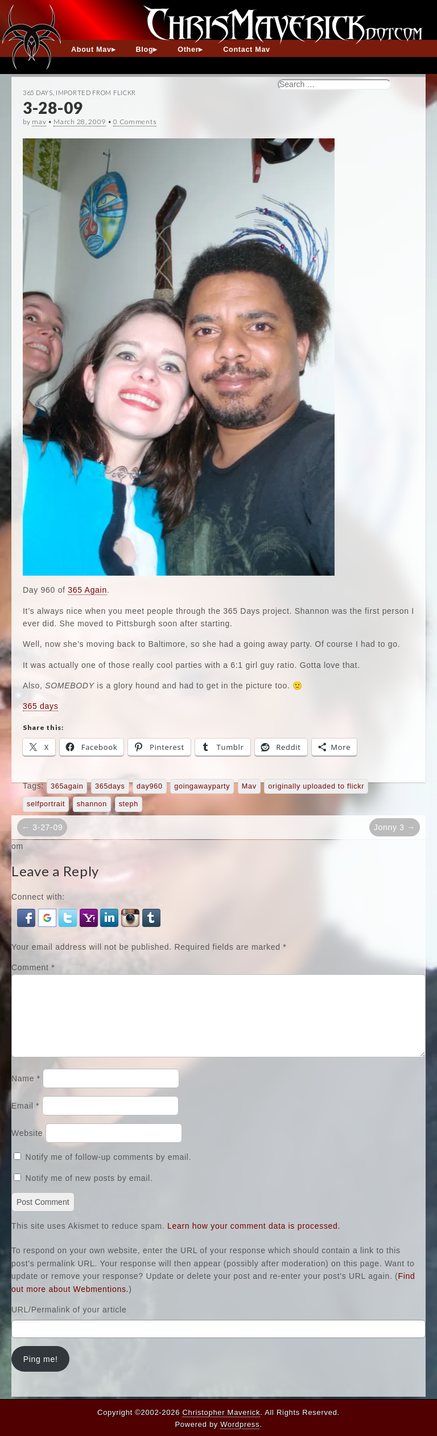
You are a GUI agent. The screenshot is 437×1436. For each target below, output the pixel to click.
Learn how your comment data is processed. (253, 1239)
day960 (150, 786)
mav (39, 121)
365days (110, 786)
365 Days (38, 92)
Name (25, 1092)
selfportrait (46, 804)
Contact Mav (246, 50)
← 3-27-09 (42, 827)
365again (67, 786)
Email (25, 1119)
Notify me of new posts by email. (89, 1191)
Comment (33, 967)
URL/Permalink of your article (68, 1323)
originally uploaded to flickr (316, 786)
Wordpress (239, 1424)
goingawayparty (202, 786)
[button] (27, 917)
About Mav (91, 50)
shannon (92, 804)
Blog (145, 50)
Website (27, 1146)
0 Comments (134, 121)
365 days (40, 706)
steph (128, 804)
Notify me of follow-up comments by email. (109, 1170)
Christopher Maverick (221, 1412)
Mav (249, 786)
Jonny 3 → (394, 827)
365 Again (87, 589)
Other (188, 50)
